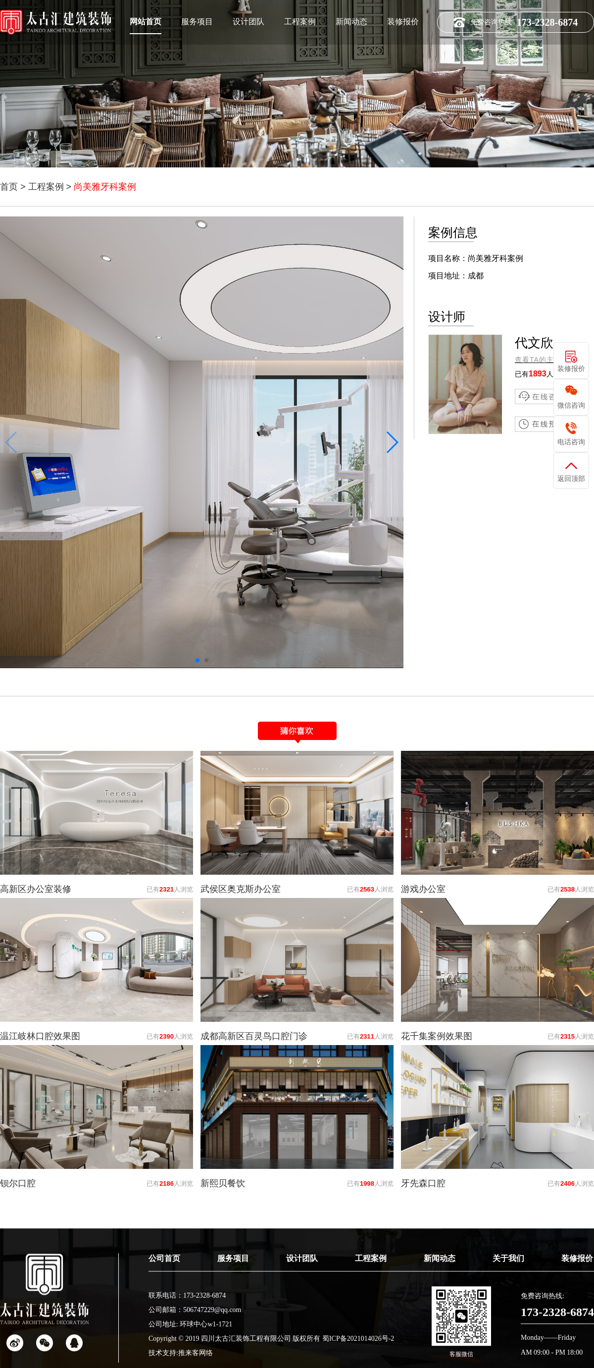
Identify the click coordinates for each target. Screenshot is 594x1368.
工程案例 (300, 21)
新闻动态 (351, 21)
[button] (391, 442)
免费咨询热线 (515, 21)
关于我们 (508, 1293)
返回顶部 (571, 478)
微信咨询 (571, 405)
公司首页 (164, 1293)
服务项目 (197, 21)
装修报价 (403, 21)
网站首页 (145, 21)
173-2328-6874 (557, 1347)
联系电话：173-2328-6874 (187, 1330)
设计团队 (248, 21)
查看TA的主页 (538, 360)
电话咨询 (571, 442)
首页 (9, 187)
